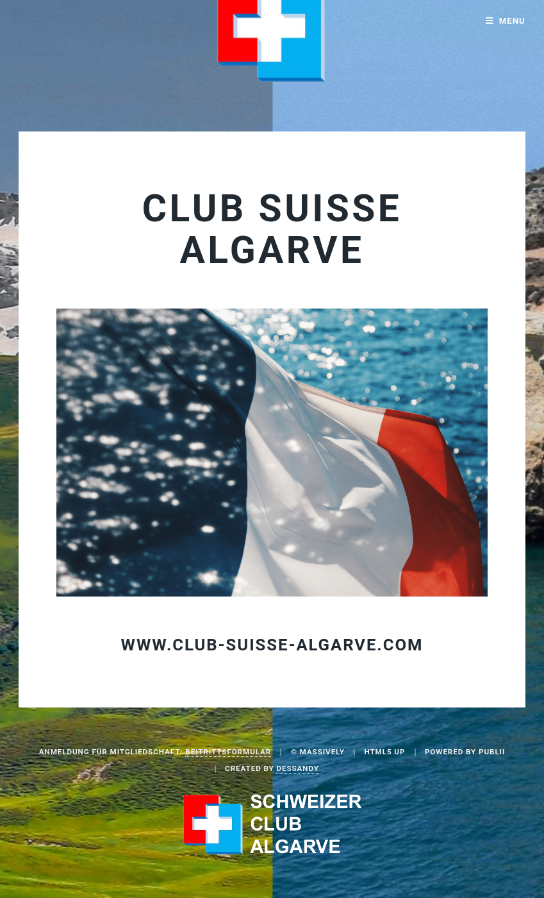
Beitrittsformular (228, 751)
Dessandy (297, 768)
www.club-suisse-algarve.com (272, 644)
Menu (512, 21)
